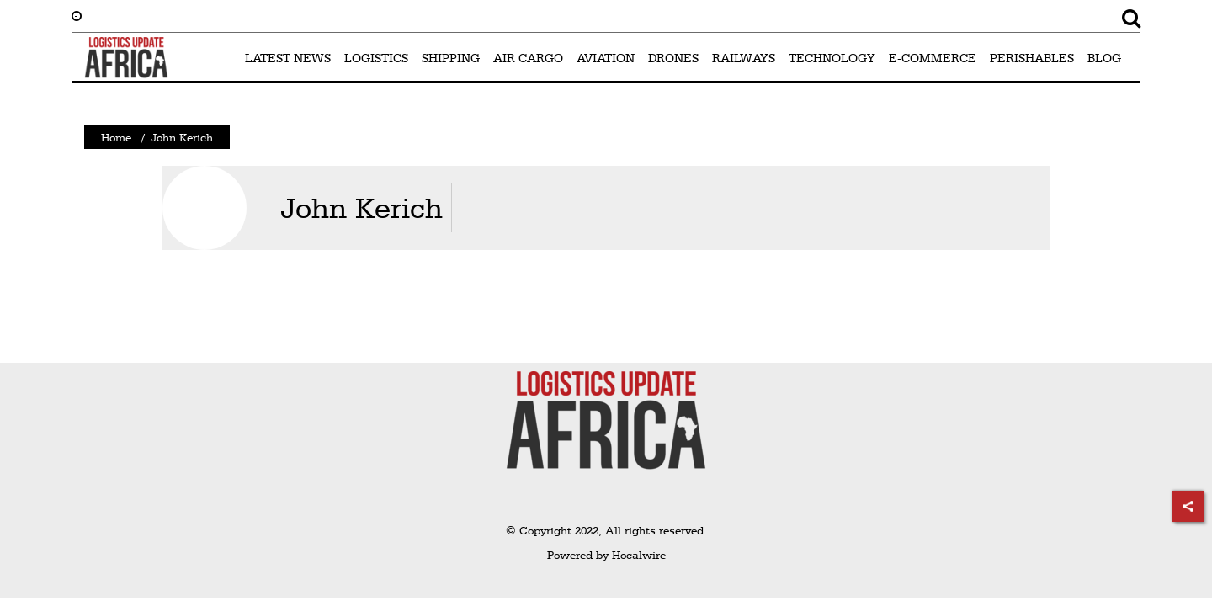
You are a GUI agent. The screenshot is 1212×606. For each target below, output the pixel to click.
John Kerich (361, 207)
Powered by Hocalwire (606, 554)
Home (116, 137)
